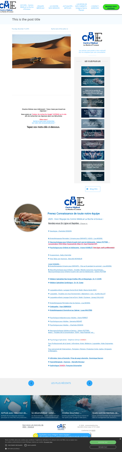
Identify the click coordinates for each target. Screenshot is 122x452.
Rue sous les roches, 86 (32, 425)
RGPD (93, 430)
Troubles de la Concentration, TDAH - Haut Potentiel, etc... (74, 332)
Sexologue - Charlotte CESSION (61, 231)
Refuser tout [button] (103, 447)
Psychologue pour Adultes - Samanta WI (64, 321)
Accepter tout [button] (103, 442)
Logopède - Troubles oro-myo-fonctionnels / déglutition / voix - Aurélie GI (76, 294)
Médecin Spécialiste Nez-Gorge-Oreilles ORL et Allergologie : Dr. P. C (74, 279)
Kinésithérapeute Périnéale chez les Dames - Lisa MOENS (70, 303)
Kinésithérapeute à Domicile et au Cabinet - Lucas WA (69, 310)
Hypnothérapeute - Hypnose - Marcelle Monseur (67, 362)
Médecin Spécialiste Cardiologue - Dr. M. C (65, 283)
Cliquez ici (84, 223)
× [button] (120, 439)
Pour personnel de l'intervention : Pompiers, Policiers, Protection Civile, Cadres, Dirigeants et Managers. (80, 350)
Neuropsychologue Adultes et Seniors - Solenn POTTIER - (70, 330)
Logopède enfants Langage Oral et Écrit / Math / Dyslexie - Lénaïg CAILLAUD (77, 297)
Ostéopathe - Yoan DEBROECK (60, 307)
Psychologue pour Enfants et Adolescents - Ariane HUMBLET (82, 248)
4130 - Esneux (28, 427)
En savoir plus (48, 442)
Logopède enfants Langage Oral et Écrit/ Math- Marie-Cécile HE (72, 290)
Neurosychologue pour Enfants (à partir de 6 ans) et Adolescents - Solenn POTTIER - (79, 243)
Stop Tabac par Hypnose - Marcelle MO (63, 259)
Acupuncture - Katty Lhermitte (60, 255)
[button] (41, 448)
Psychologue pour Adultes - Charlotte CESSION (66, 325)
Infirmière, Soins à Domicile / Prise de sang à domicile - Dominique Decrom (76, 358)
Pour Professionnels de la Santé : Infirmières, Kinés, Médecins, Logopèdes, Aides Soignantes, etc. (80, 344)
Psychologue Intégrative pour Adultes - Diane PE (67, 318)
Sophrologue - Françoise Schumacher (66, 365)
